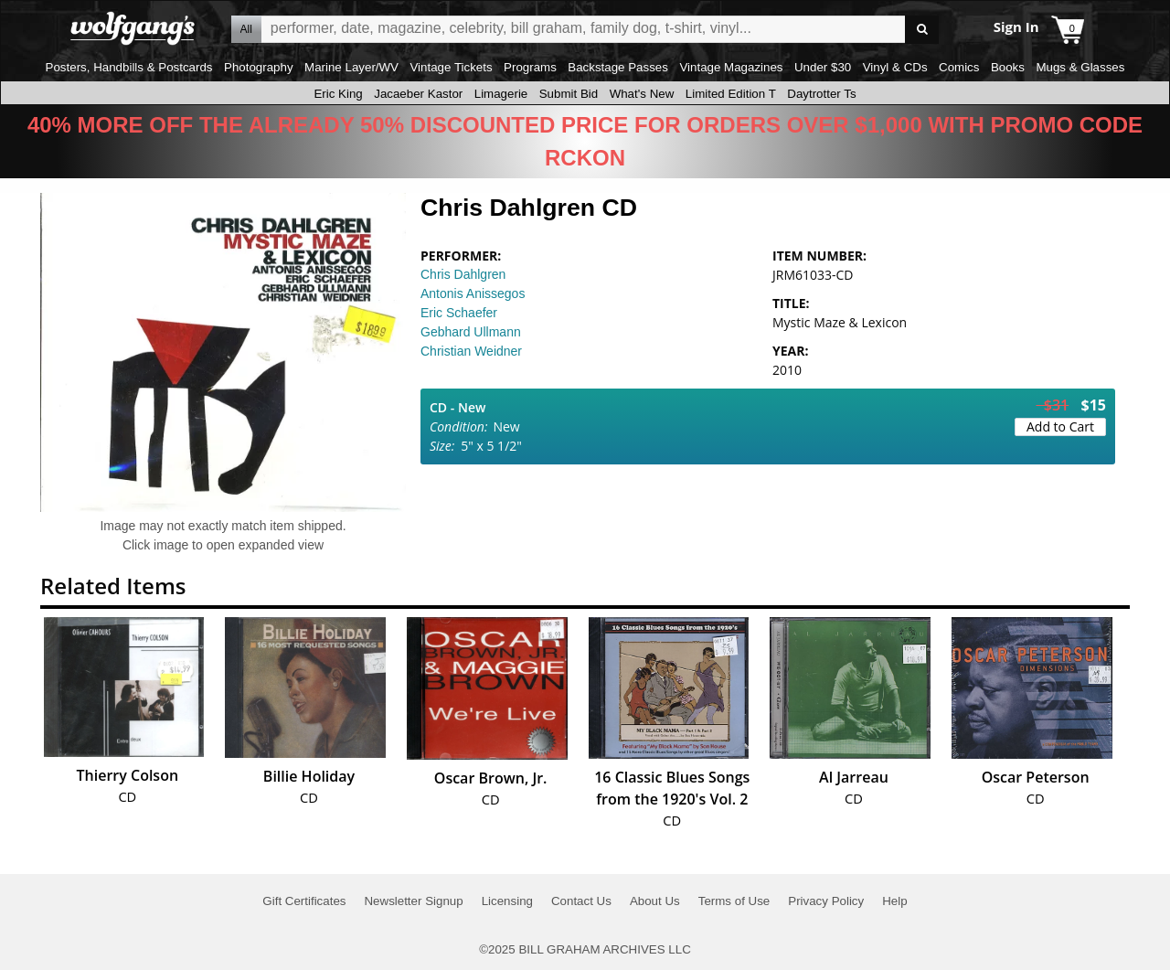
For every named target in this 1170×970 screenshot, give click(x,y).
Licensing (507, 901)
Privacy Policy (826, 901)
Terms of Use (734, 901)
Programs (530, 67)
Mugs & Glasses (1080, 67)
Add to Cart (1060, 426)
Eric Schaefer (458, 312)
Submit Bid (568, 94)
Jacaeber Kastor (418, 94)
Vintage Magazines (730, 67)
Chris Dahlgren (462, 274)
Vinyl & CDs (895, 67)
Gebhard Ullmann (470, 332)
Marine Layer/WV (351, 67)
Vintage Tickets (451, 67)
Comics (959, 67)
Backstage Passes (618, 67)
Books (1008, 67)
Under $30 (822, 67)
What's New (642, 94)
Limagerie (501, 94)
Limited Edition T (731, 94)
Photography (258, 67)
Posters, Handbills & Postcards (129, 67)
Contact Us (581, 901)
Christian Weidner (471, 351)
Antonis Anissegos (472, 293)
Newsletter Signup (413, 901)
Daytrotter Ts (821, 94)
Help (894, 901)
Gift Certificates (304, 901)
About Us (655, 901)
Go (922, 30)
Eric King (338, 94)
